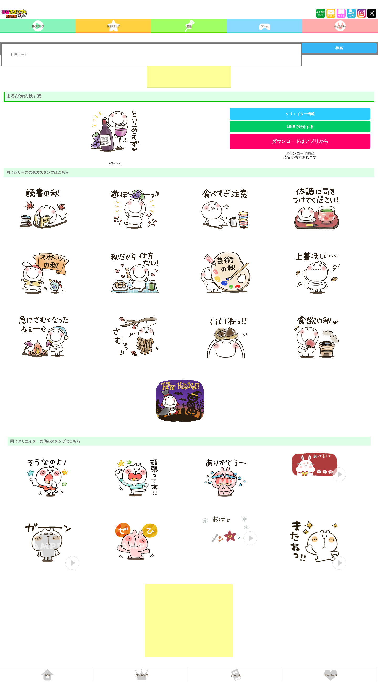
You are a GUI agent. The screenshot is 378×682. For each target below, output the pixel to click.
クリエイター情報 (300, 114)
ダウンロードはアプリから (300, 141)
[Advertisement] (189, 74)
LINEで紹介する (300, 127)
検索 (339, 48)
